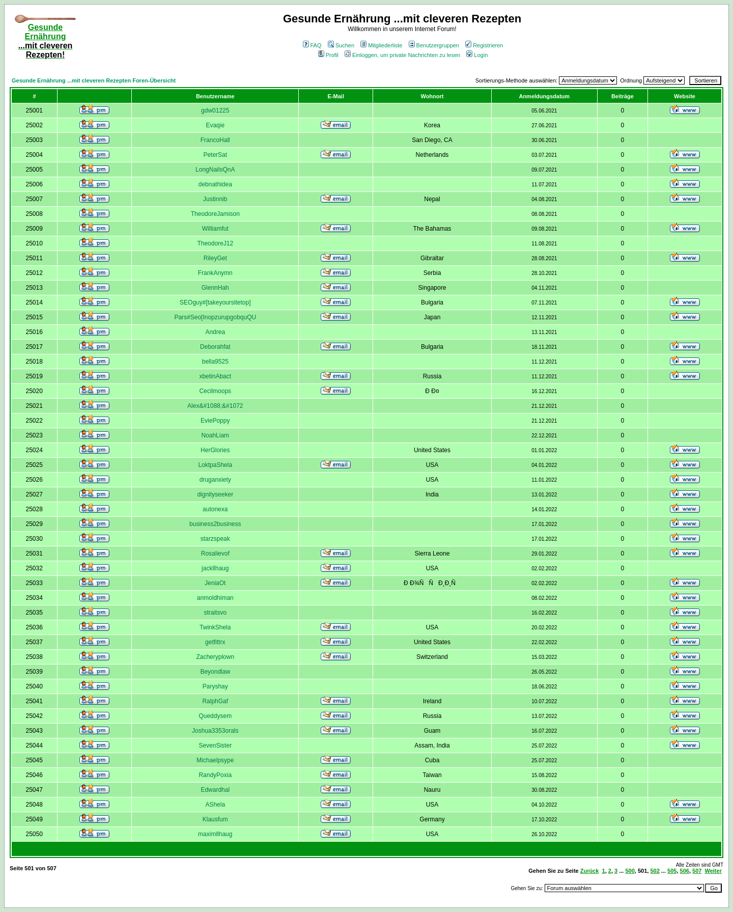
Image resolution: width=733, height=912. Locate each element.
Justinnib (215, 199)
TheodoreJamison (215, 213)
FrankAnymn (215, 273)
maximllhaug (215, 834)
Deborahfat (215, 346)
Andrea (215, 332)
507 (696, 871)
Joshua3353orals (215, 730)
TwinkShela (215, 627)
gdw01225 (215, 110)
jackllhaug (215, 568)
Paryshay (215, 686)
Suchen (341, 45)
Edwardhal (215, 789)
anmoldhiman (215, 597)
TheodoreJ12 (215, 243)
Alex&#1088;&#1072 (215, 405)
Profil (328, 55)
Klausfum (215, 819)
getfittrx (215, 642)
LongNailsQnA (215, 169)
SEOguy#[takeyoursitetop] (215, 302)
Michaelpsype (215, 760)
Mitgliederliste (381, 45)
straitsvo (215, 612)
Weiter (713, 871)
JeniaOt (215, 583)
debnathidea (215, 184)
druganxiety (215, 479)
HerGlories (215, 450)
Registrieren (484, 45)
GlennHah (215, 287)
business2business (215, 524)
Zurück (589, 871)
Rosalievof (215, 553)
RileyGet (215, 258)
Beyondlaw (215, 671)
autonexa (215, 509)
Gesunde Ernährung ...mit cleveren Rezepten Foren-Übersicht (94, 80)
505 (671, 871)
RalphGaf (215, 701)
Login (477, 55)
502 (654, 871)
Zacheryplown (215, 656)
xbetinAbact (215, 376)
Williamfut (215, 228)
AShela (215, 804)
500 (629, 871)
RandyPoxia (215, 775)
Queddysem (215, 716)
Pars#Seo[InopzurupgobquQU (215, 317)
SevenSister (215, 745)
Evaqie (215, 125)
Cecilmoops (215, 391)
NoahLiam (215, 435)
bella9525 (215, 361)
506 (684, 871)
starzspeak (215, 538)
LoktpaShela (215, 464)
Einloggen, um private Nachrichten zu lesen (402, 55)
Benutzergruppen (434, 45)
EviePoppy (215, 420)
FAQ (312, 45)
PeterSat (215, 154)
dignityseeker (215, 494)
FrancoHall (215, 140)
